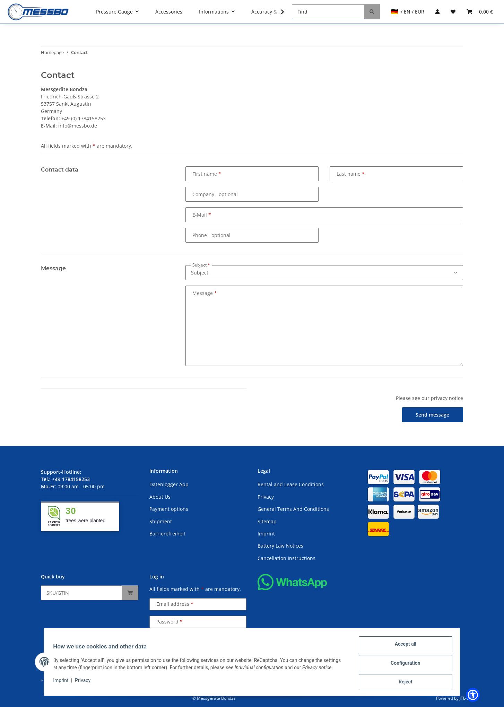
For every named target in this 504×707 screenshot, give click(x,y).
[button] (278, 12)
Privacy (85, 681)
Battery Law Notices (280, 545)
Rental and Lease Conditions (291, 484)
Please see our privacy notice (429, 398)
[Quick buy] (81, 592)
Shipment (160, 521)
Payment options (168, 509)
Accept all (403, 646)
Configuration (403, 664)
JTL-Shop (468, 698)
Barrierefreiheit (167, 533)
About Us (160, 497)
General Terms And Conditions (293, 509)
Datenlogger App (169, 484)
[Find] (328, 11)
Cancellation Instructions (286, 558)
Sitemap (267, 521)
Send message (432, 414)
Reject (403, 682)
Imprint (63, 681)
